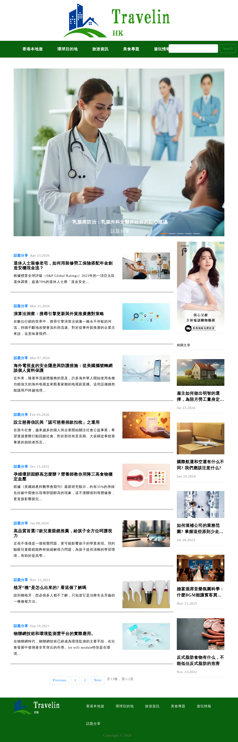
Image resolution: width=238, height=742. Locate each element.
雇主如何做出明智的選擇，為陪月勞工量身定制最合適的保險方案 (200, 397)
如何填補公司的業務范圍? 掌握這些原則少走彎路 (200, 529)
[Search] (193, 48)
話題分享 (93, 723)
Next (98, 680)
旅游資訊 (100, 49)
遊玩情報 (204, 706)
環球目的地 (67, 49)
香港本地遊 (32, 49)
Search (228, 48)
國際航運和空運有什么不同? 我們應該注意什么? (200, 465)
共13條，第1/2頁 (120, 679)
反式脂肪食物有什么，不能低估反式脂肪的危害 (200, 660)
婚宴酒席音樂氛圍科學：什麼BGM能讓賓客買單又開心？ (200, 592)
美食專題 (131, 49)
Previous (60, 680)
